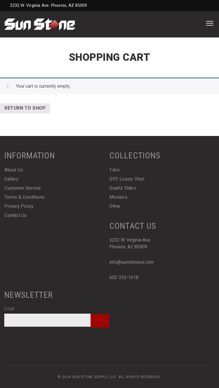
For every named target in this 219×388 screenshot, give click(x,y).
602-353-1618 (123, 277)
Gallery (11, 179)
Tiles (114, 170)
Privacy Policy (19, 206)
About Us (13, 170)
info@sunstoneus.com (131, 262)
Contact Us (15, 215)
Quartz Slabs (122, 188)
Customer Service (22, 188)
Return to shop (25, 108)
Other (114, 206)
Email (9, 308)
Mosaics (118, 197)
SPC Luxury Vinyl (126, 179)
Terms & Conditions (24, 197)
